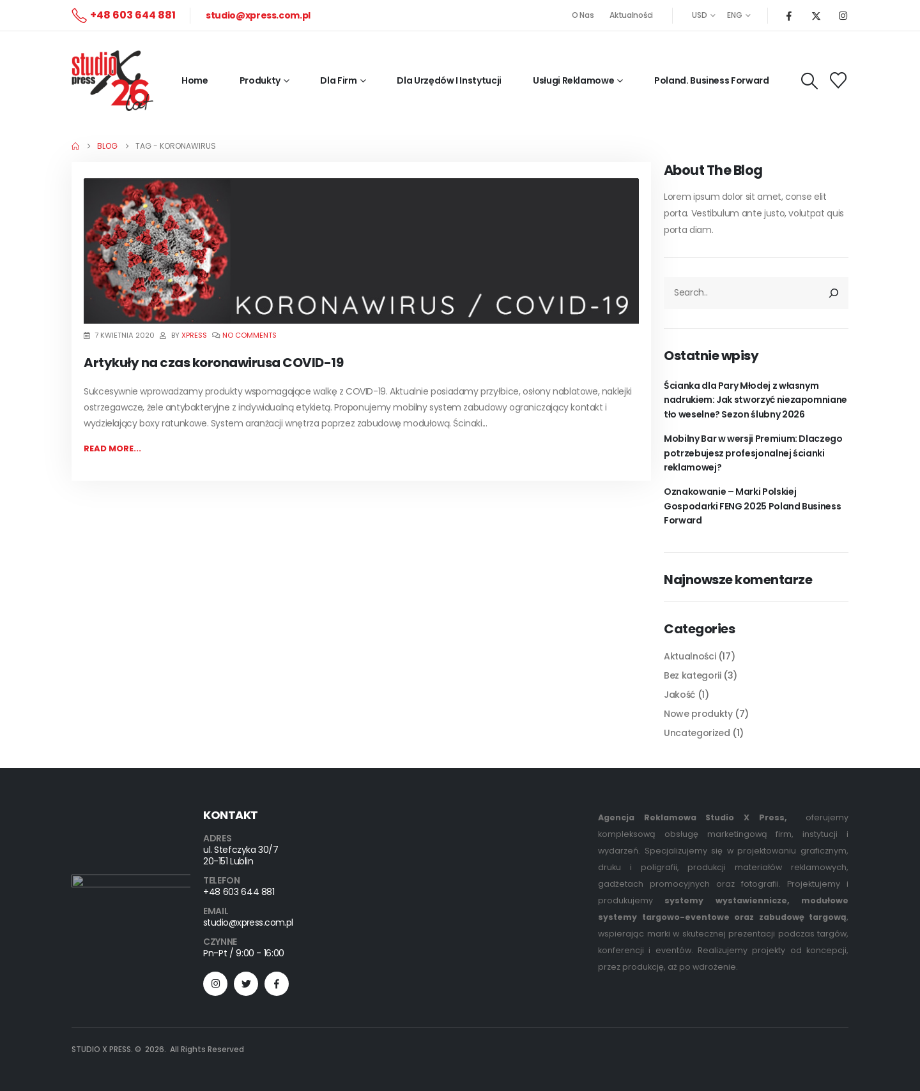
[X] (815, 15)
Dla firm (338, 80)
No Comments (249, 335)
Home (194, 80)
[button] (810, 81)
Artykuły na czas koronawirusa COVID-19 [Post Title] (213, 363)
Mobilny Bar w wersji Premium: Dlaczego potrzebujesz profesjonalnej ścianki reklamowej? (753, 453)
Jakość (679, 694)
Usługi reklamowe (573, 80)
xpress (194, 335)
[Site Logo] (112, 80)
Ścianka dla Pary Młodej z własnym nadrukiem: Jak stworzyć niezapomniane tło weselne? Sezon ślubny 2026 (755, 400)
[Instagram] (842, 15)
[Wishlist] (838, 80)
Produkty (260, 80)
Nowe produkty (698, 713)
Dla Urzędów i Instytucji (449, 80)
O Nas (583, 15)
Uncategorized (697, 732)
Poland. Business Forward (711, 80)
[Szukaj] (834, 293)
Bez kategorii (692, 675)
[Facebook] (789, 15)
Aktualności (631, 15)
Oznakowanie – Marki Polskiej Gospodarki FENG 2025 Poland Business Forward (752, 506)
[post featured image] (361, 250)
